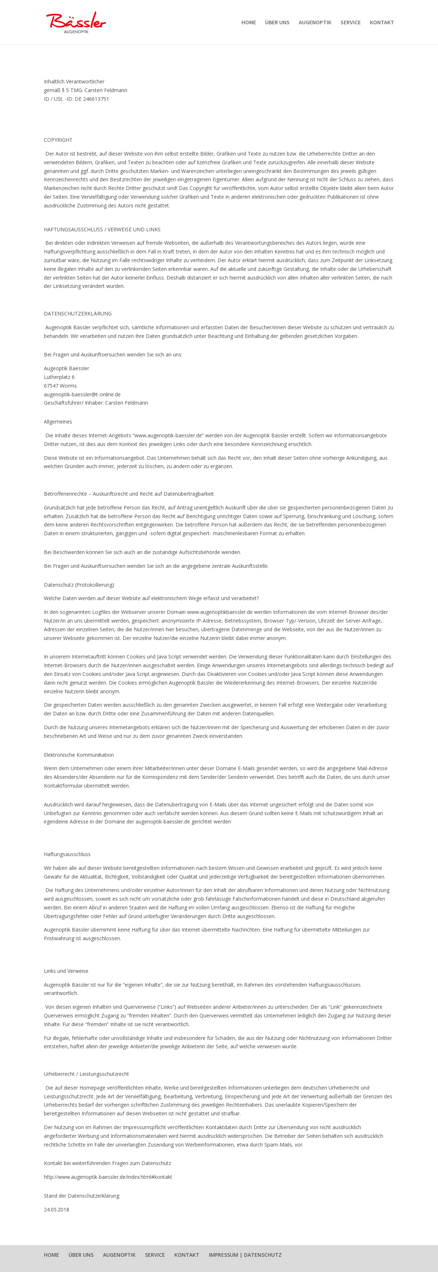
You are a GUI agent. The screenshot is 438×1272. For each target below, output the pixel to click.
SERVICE (350, 23)
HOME (248, 23)
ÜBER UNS (277, 23)
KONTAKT (382, 23)
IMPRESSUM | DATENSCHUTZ (245, 1254)
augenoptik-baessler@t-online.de (82, 394)
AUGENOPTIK (315, 23)
